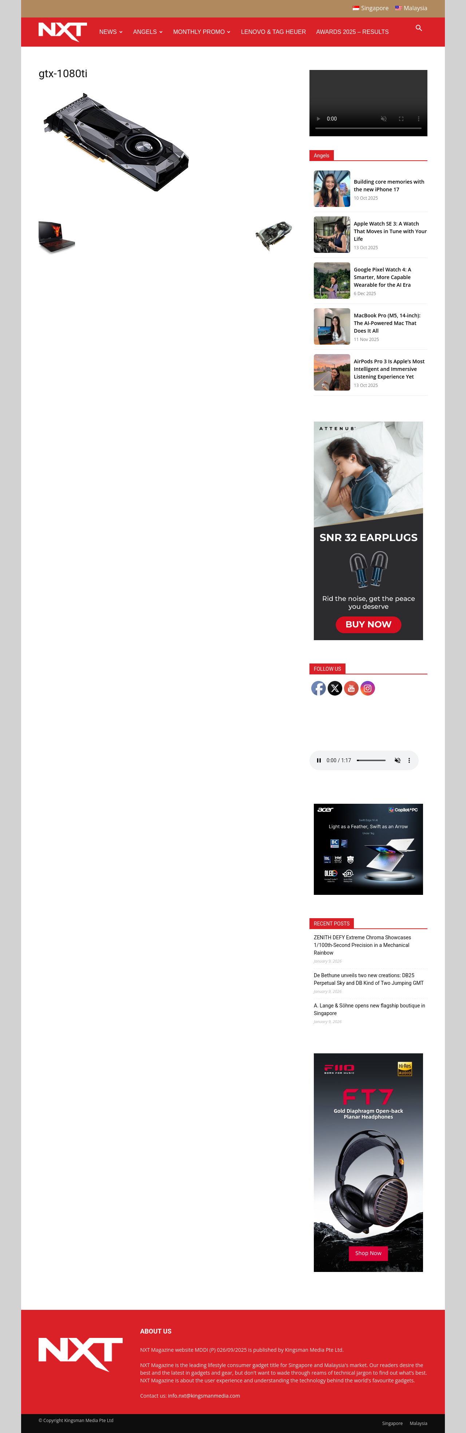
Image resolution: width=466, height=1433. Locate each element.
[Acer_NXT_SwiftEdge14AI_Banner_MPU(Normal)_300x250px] (368, 892)
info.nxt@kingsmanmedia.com (204, 1395)
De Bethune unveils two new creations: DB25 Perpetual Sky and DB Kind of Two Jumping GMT (369, 979)
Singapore (392, 1423)
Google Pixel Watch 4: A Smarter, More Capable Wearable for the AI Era (382, 277)
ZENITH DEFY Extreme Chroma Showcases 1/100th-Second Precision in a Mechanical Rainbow (362, 945)
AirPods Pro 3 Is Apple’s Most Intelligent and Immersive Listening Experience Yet (389, 369)
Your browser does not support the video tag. (368, 103)
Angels (148, 32)
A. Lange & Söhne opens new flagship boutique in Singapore (369, 1009)
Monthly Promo (202, 32)
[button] (418, 29)
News (111, 32)
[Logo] (66, 32)
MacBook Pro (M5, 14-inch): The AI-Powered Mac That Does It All (387, 323)
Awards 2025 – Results (352, 32)
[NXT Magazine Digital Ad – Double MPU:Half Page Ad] (368, 638)
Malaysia (418, 1423)
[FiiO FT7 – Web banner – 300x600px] (368, 1269)
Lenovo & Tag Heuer (273, 32)
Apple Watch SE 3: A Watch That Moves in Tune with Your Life (390, 231)
